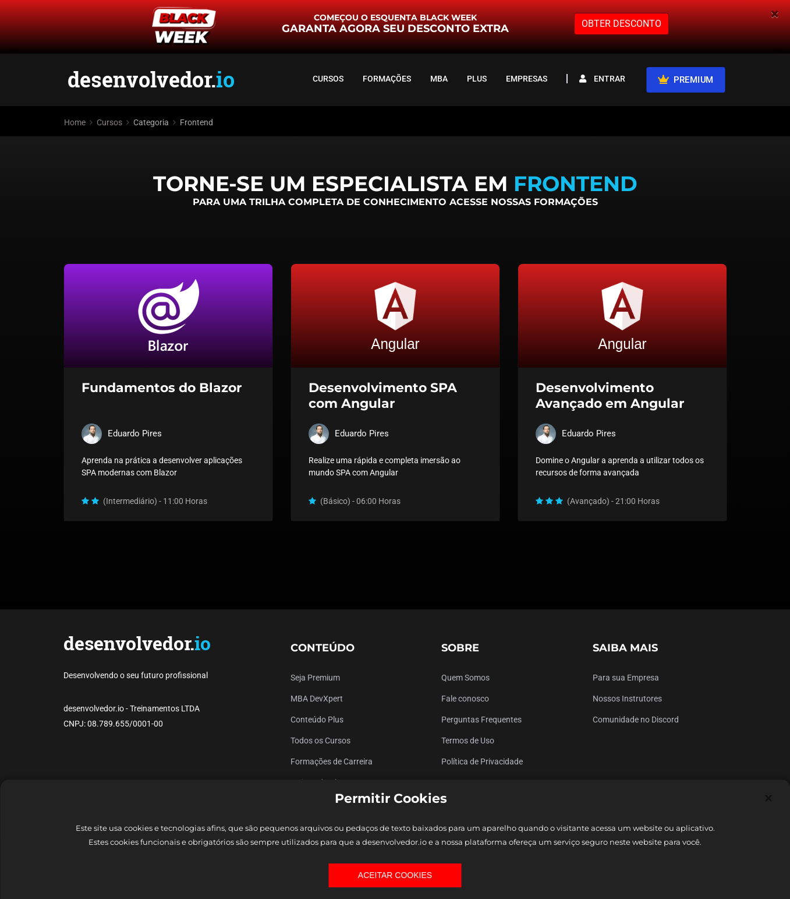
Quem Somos (465, 677)
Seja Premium (315, 677)
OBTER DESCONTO (621, 23)
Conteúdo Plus (317, 719)
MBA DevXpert (317, 698)
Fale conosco (465, 698)
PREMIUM (685, 79)
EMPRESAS (526, 78)
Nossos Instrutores (627, 698)
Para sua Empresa (626, 677)
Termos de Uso (467, 740)
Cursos (109, 122)
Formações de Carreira (332, 761)
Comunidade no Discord (636, 719)
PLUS (477, 78)
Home (75, 122)
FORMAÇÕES (387, 78)
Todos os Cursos (320, 740)
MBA (439, 78)
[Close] (768, 798)
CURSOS (328, 78)
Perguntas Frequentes (481, 719)
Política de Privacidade (482, 761)
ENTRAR (602, 78)
